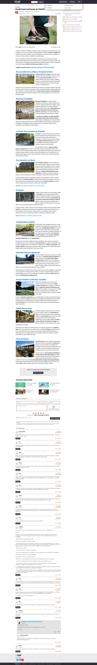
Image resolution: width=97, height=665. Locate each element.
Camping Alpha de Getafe (25, 222)
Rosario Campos (22, 13)
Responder (18, 438)
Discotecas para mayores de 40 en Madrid (73, 17)
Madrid (19, 3)
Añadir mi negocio (38, 373)
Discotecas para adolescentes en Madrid (73, 27)
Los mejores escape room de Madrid (72, 25)
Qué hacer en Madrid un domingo (31, 384)
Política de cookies (57, 663)
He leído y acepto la (24, 417)
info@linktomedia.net (50, 424)
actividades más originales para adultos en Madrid (33, 186)
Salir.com (16, 5)
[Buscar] (43, 2)
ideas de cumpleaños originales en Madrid (32, 216)
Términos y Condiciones (41, 663)
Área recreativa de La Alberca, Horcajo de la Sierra (34, 72)
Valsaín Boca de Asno (23, 308)
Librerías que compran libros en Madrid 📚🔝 (73, 22)
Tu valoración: (30, 415)
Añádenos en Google (55, 47)
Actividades (24, 5)
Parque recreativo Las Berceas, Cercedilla (31, 279)
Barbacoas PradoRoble (24, 99)
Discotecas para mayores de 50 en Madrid (73, 31)
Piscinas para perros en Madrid (71, 19)
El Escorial (19, 190)
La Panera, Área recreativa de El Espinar (30, 131)
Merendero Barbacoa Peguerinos (28, 252)
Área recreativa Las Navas (25, 160)
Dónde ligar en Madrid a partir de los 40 (73, 29)
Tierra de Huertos (22, 339)
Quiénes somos (24, 663)
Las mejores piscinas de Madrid (55, 384)
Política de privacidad (49, 663)
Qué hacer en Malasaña (29, 391)
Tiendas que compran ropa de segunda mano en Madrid (72, 14)
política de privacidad (27, 417)
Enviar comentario (55, 418)
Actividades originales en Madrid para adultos (42, 67)
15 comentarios (36, 11)
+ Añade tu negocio (58, 14)
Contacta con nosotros (32, 663)
